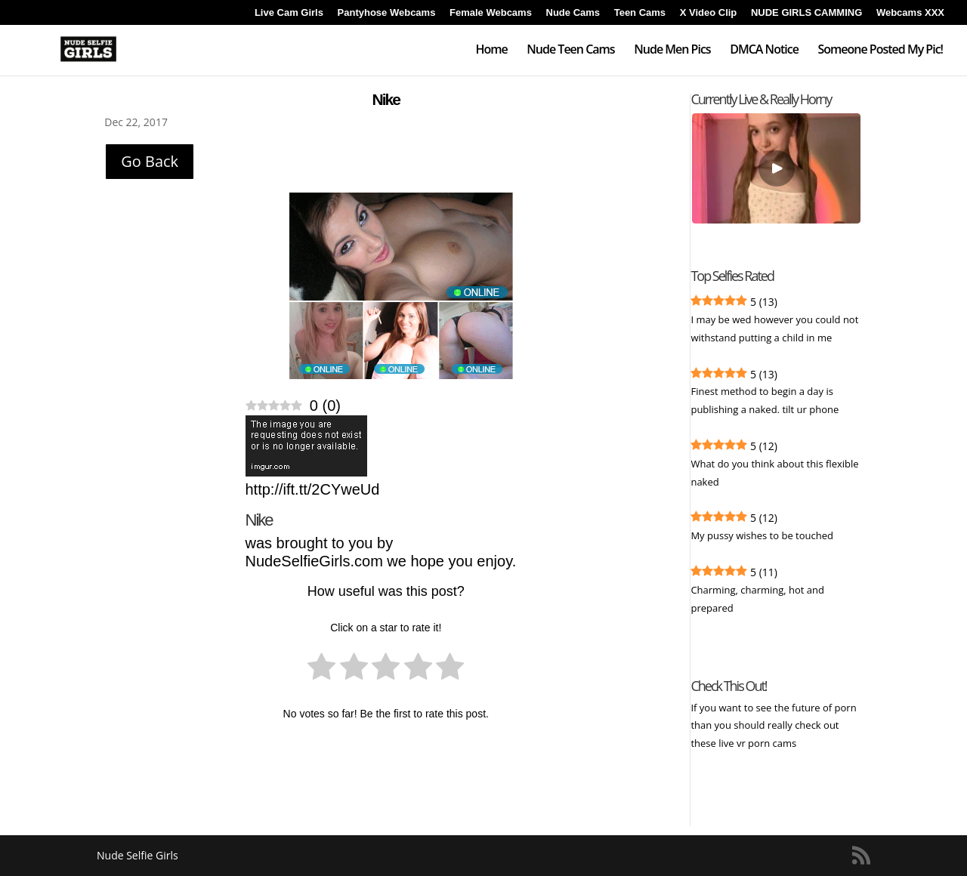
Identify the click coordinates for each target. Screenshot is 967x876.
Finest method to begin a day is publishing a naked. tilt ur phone (764, 400)
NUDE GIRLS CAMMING (806, 13)
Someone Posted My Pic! (880, 50)
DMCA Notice (764, 50)
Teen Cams (640, 13)
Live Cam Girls (289, 13)
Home (491, 50)
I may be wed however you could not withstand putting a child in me (774, 328)
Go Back (149, 161)
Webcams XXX (910, 13)
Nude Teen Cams (570, 50)
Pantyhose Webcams (387, 13)
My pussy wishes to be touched (761, 535)
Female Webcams (491, 13)
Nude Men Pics (672, 50)
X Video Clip (708, 13)
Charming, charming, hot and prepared (757, 599)
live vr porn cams (758, 743)
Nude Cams (573, 13)
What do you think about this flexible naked (774, 473)
